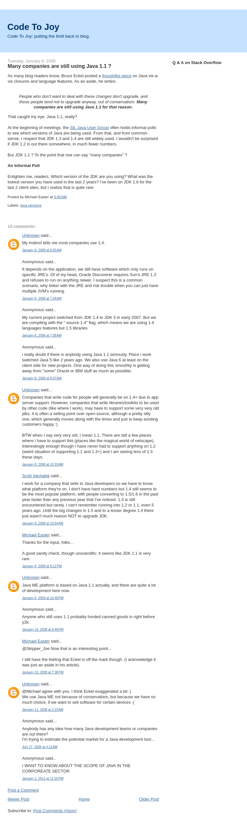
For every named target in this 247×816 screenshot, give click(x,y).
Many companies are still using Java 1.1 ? (59, 66)
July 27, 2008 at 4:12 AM (40, 747)
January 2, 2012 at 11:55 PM (43, 778)
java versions (30, 205)
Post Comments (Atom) (55, 810)
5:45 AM (60, 197)
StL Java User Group (89, 127)
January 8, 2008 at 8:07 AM (41, 378)
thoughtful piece (117, 75)
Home (84, 799)
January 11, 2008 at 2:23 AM (42, 709)
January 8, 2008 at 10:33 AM (42, 464)
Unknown (31, 235)
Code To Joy (33, 27)
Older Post (149, 799)
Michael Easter (36, 535)
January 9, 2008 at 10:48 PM (43, 598)
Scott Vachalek (36, 475)
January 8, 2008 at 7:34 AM (41, 298)
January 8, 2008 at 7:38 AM (41, 335)
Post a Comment (23, 790)
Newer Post (18, 799)
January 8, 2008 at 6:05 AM (41, 250)
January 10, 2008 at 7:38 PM (43, 672)
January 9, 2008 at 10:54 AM (42, 523)
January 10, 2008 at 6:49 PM (43, 629)
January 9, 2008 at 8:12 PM (42, 566)
